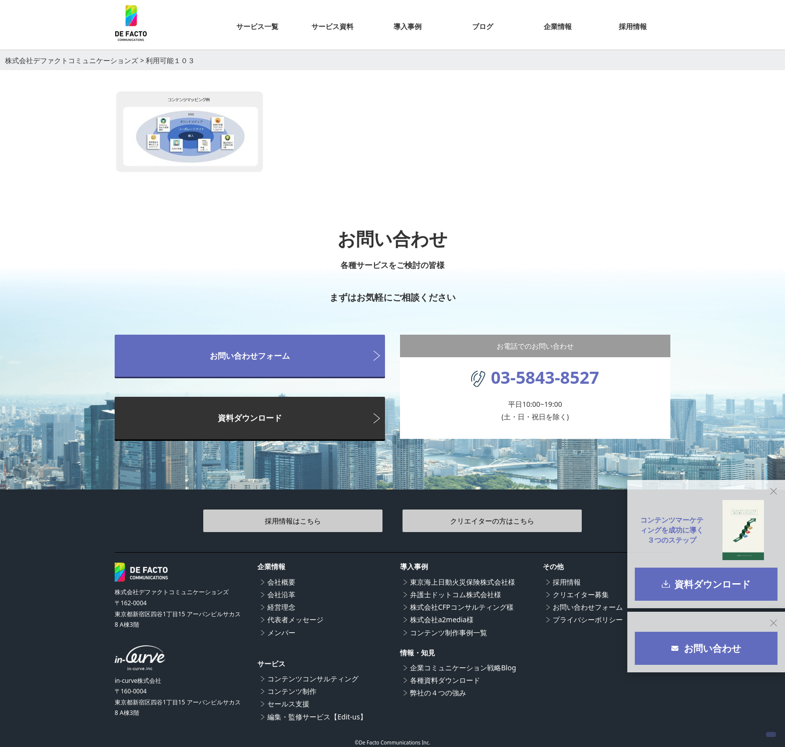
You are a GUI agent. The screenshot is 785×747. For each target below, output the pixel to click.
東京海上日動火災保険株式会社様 (462, 582)
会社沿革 (281, 594)
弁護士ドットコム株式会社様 (455, 594)
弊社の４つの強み (438, 692)
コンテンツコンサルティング (312, 678)
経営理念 (281, 607)
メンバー (281, 632)
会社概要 (281, 582)
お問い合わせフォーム (250, 355)
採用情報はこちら (327, 521)
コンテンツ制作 (291, 691)
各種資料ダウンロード (445, 680)
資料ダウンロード (250, 417)
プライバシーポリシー (588, 619)
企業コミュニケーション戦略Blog (463, 667)
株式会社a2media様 (442, 619)
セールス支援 (288, 703)
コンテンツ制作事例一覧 (448, 632)
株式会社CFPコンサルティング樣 (462, 607)
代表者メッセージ (295, 619)
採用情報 (567, 582)
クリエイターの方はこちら (458, 521)
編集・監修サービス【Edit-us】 (317, 716)
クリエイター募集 (581, 594)
